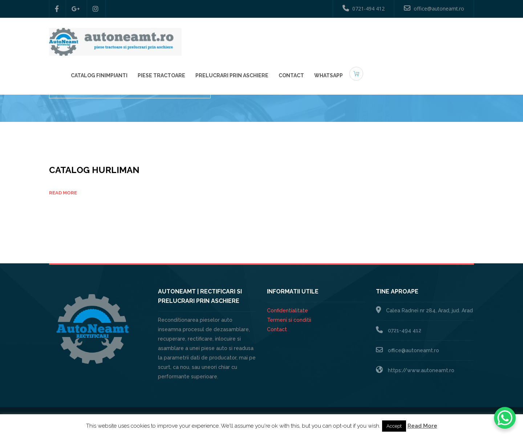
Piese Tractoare (270, 37)
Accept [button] (394, 426)
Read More (422, 426)
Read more (63, 193)
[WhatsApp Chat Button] (505, 418)
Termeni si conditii (289, 320)
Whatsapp (437, 37)
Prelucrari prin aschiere (340, 37)
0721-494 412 (363, 8)
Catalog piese (456, 88)
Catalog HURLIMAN (94, 170)
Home (424, 88)
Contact (400, 37)
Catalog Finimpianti (208, 37)
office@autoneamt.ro (434, 8)
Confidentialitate (287, 310)
